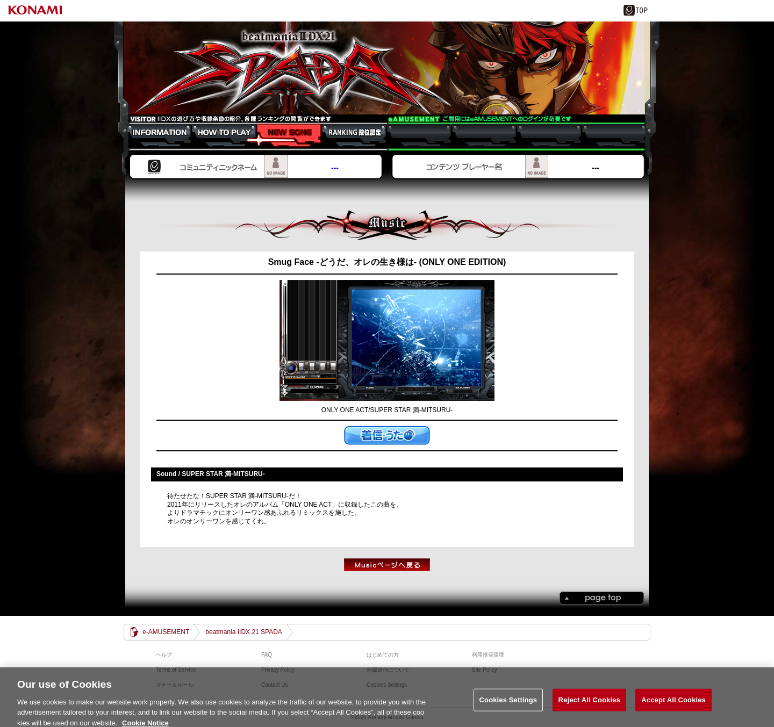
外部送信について (388, 670)
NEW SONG (283, 135)
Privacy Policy (278, 670)
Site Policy (484, 670)
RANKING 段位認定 (349, 135)
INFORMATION (153, 135)
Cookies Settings (508, 704)
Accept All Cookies (673, 704)
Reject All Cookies (589, 704)
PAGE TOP (602, 598)
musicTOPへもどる (387, 564)
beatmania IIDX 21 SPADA (387, 68)
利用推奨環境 (488, 655)
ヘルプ (164, 655)
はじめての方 (383, 655)
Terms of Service (176, 670)
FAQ (266, 655)
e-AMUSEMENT (165, 632)
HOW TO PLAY (218, 135)
